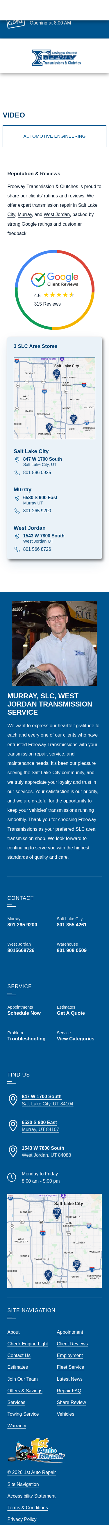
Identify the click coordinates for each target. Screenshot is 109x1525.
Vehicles (65, 1402)
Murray (25, 202)
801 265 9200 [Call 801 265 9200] (37, 499)
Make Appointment (49, 15)
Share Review (71, 1390)
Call (30, 87)
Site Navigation (23, 1472)
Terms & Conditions (27, 1495)
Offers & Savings (24, 1378)
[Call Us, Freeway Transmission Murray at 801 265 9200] (29, 910)
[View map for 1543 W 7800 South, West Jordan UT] (59, 526)
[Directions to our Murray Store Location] (54, 1114)
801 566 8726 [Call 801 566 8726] (37, 537)
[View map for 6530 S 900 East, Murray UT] (59, 488)
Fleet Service (70, 1355)
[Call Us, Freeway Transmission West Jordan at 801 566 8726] (29, 936)
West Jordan (57, 202)
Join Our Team (22, 1367)
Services (16, 1390)
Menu (13, 87)
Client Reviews (72, 1332)
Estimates (51, 87)
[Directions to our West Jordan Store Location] (54, 1140)
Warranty (16, 1414)
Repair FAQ (69, 1378)
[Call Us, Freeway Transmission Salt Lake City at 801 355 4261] (79, 910)
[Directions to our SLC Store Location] (54, 1088)
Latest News (70, 1367)
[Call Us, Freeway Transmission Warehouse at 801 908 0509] (79, 940)
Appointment (70, 1320)
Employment (70, 1343)
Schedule (76, 87)
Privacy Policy (21, 1507)
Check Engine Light (27, 1332)
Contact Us (19, 1343)
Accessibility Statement (31, 1484)
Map (97, 87)
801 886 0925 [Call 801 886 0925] (37, 460)
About (13, 1320)
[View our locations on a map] (54, 1229)
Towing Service (23, 1402)
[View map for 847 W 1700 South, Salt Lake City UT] (59, 450)
